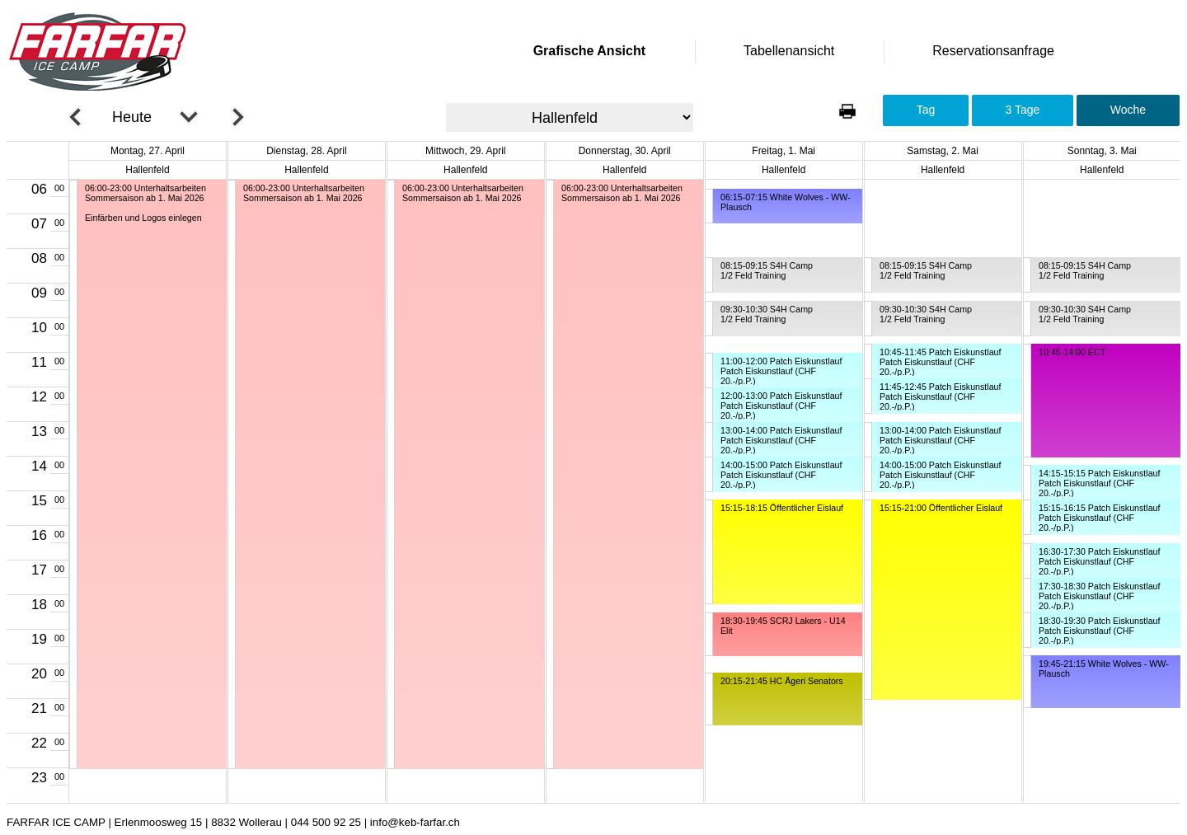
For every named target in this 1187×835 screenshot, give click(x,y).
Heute (132, 117)
